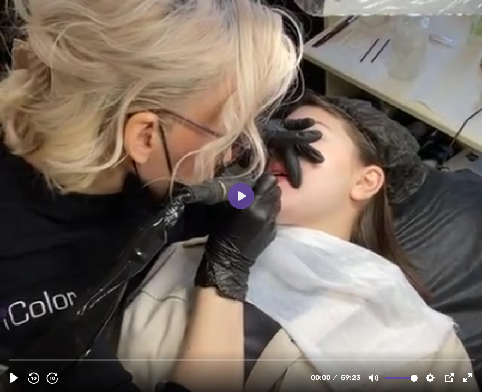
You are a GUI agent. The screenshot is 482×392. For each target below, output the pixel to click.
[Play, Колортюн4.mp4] (14, 378)
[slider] (242, 359)
